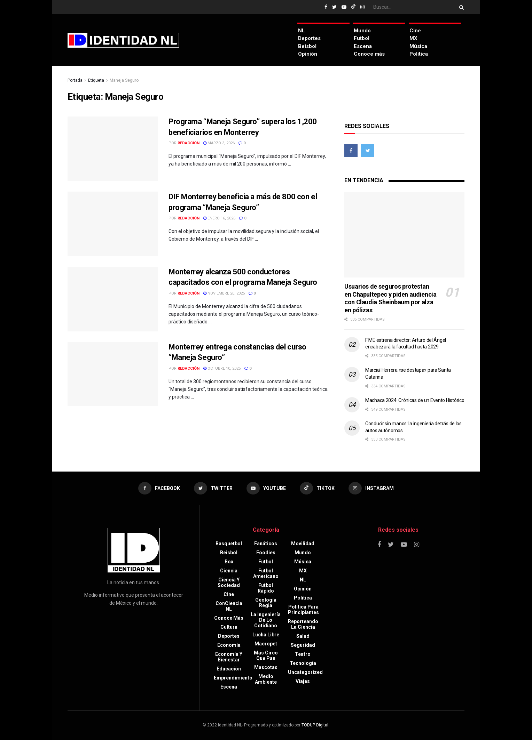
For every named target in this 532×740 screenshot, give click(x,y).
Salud (303, 636)
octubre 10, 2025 (222, 368)
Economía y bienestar (228, 656)
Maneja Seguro (124, 80)
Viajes (303, 681)
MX (413, 38)
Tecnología (303, 663)
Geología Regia (265, 602)
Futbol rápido (266, 588)
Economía (229, 645)
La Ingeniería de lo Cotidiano (266, 620)
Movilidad (302, 543)
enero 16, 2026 (219, 218)
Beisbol (307, 46)
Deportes (309, 38)
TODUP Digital (315, 725)
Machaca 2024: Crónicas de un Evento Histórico (414, 400)
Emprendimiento (233, 678)
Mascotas (265, 667)
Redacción (189, 143)
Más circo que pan (266, 655)
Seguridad (303, 645)
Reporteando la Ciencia (303, 624)
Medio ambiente (266, 679)
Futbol (361, 38)
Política (418, 54)
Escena (363, 46)
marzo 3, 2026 (219, 143)
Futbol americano (266, 573)
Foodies (265, 552)
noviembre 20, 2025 (224, 293)
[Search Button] (460, 7)
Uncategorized (305, 672)
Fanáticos (265, 543)
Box (229, 561)
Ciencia (228, 570)
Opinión (307, 54)
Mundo (362, 30)
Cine (415, 30)
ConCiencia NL (229, 606)
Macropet (266, 643)
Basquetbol (229, 543)
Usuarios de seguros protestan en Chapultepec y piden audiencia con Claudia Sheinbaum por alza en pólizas (390, 298)
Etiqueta (96, 80)
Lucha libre (265, 634)
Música (418, 46)
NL (301, 30)
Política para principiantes (303, 609)
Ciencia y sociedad (229, 582)
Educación (229, 668)
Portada (75, 80)
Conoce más (369, 54)
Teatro (303, 654)
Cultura (228, 627)
